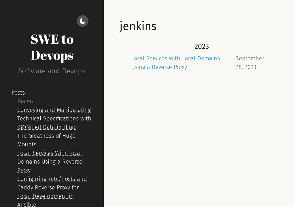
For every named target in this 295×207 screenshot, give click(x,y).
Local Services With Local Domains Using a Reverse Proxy (49, 162)
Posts (18, 92)
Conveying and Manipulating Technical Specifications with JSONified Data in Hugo (54, 118)
